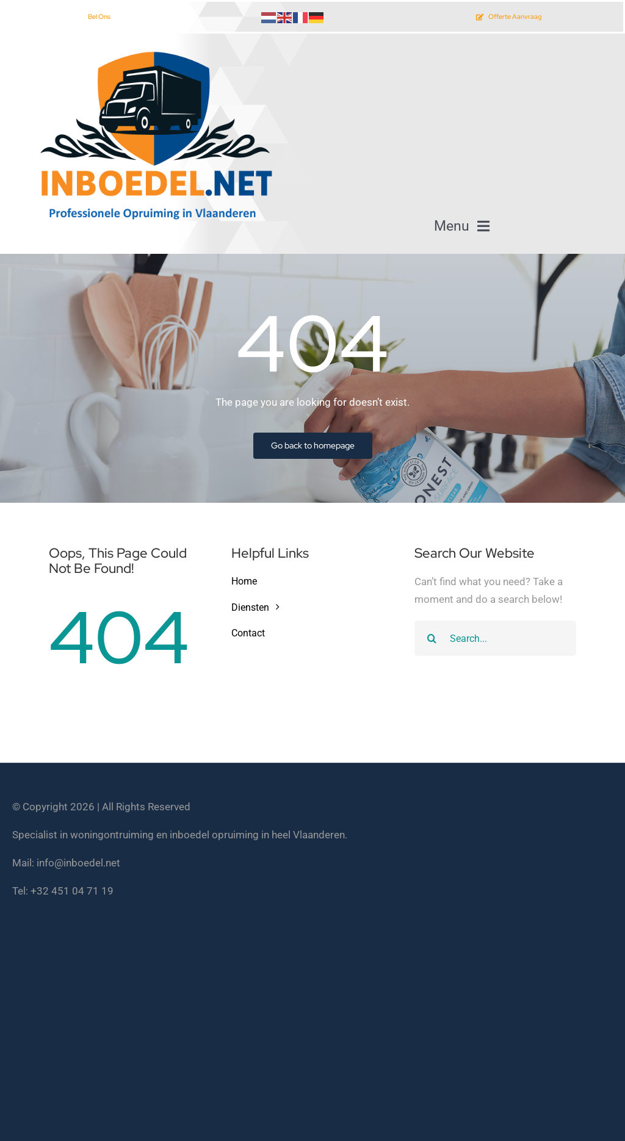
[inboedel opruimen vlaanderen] (154, 51)
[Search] (432, 638)
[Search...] (495, 638)
